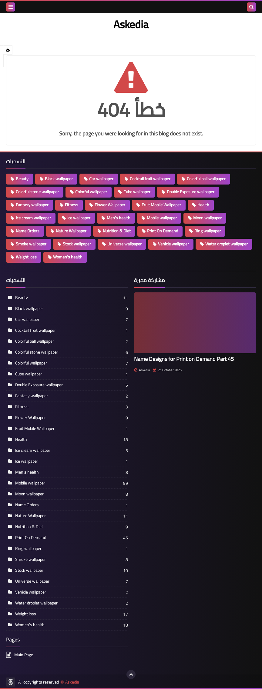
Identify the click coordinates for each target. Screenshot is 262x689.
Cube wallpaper (136, 192)
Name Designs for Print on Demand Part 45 (184, 359)
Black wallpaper (59, 179)
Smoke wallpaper (31, 244)
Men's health (118, 218)
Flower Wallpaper (110, 205)
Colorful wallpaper (91, 192)
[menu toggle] (10, 7)
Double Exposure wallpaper (190, 192)
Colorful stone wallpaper (37, 192)
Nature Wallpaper (71, 231)
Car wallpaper (101, 179)
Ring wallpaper (207, 231)
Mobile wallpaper (162, 218)
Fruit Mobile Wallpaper (161, 205)
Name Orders (27, 231)
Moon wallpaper (207, 218)
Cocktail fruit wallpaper (150, 179)
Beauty (22, 179)
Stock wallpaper (77, 244)
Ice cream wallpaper (33, 218)
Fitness (71, 205)
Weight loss (26, 257)
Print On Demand (162, 231)
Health (203, 205)
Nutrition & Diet (117, 231)
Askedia (72, 682)
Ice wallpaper (78, 218)
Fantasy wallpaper (32, 205)
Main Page (23, 655)
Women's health (67, 257)
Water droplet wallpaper (226, 244)
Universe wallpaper (124, 244)
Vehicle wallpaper (173, 244)
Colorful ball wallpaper (206, 179)
